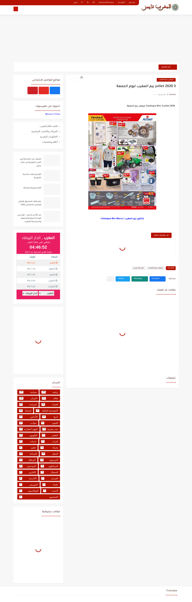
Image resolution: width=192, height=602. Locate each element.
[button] (158, 279)
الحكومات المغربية (48, 136)
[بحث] (16, 10)
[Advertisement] (96, 39)
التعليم (50, 435)
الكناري (27, 472)
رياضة (49, 392)
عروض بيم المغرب (166, 80)
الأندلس (28, 416)
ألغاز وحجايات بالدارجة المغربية (32, 176)
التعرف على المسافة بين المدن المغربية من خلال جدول (30, 162)
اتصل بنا (121, 3)
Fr (82, 3)
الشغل (50, 453)
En (94, 3)
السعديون (38, 497)
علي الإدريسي (138, 268)
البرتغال (27, 460)
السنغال (49, 472)
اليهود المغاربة (28, 429)
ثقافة (50, 398)
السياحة (28, 404)
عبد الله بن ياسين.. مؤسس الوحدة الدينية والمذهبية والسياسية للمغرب (29, 218)
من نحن (132, 3)
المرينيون (49, 460)
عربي (75, 3)
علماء (50, 484)
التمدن (50, 490)
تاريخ (50, 416)
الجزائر (28, 398)
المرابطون (49, 466)
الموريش (28, 484)
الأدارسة (28, 478)
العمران (49, 478)
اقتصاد (49, 404)
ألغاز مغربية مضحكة (32, 188)
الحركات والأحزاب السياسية (44, 131)
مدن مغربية (50, 429)
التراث (49, 441)
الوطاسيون (29, 490)
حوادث (28, 423)
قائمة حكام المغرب (48, 126)
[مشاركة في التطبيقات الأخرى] (110, 279)
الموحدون (27, 466)
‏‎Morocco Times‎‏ (52, 114)
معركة (49, 447)
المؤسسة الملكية (47, 410)
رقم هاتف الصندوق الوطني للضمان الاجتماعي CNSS (29, 203)
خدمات (28, 441)
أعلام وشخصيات (49, 142)
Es (88, 3)
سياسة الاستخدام (106, 3)
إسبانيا (25, 410)
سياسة (28, 392)
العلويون (28, 435)
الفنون (49, 423)
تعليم (27, 447)
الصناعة (28, 453)
